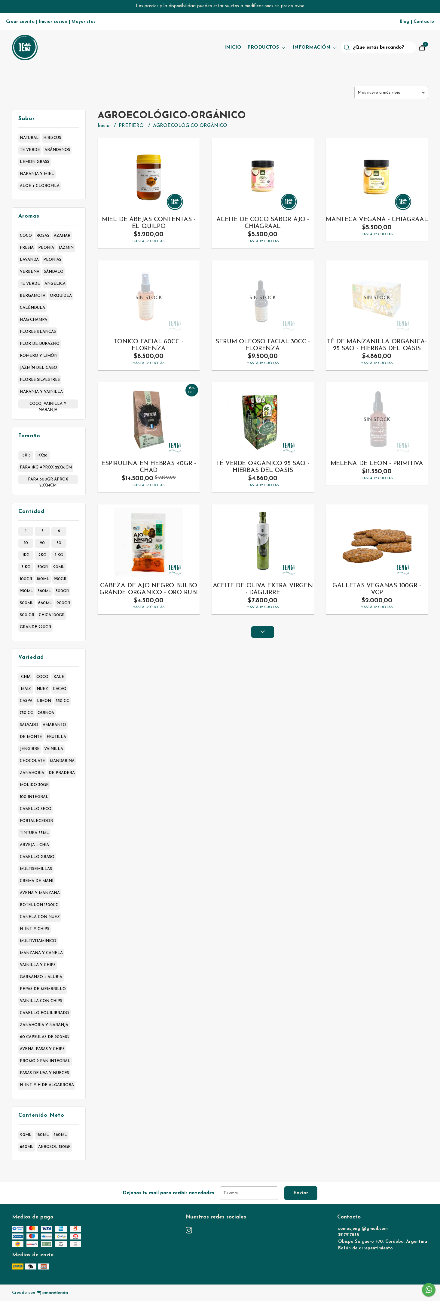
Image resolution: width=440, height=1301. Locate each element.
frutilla (56, 737)
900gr (63, 603)
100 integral (34, 797)
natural (29, 138)
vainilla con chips (41, 1001)
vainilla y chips (38, 965)
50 (59, 543)
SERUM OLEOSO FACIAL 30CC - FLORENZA (262, 345)
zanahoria (32, 773)
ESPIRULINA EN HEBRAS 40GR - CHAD (148, 467)
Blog (404, 22)
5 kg (25, 567)
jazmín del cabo (38, 368)
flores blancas (38, 332)
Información (315, 47)
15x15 (26, 455)
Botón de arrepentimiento (365, 1248)
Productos (266, 47)
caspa (26, 701)
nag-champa (33, 320)
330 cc (62, 701)
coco (26, 236)
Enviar (300, 1193)
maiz (26, 689)
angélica (55, 284)
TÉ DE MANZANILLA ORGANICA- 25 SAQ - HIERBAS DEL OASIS (377, 345)
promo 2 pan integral (45, 1061)
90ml (59, 567)
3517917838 (348, 1235)
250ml (26, 591)
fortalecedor (36, 821)
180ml (43, 579)
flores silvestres (40, 380)
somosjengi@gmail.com (363, 1229)
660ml (45, 603)
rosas (42, 236)
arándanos (57, 150)
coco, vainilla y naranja (47, 405)
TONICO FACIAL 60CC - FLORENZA (148, 345)
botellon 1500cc (39, 905)
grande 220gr (35, 627)
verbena (29, 272)
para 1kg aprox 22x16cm (46, 467)
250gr (60, 579)
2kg (42, 555)
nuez (42, 689)
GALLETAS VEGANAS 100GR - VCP (376, 589)
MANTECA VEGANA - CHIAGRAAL (377, 219)
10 (26, 543)
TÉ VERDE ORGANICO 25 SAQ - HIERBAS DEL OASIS (263, 467)
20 (42, 543)
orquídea (61, 296)
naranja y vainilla (41, 392)
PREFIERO (132, 125)
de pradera (62, 773)
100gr (26, 579)
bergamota (32, 296)
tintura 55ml (34, 833)
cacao (59, 689)
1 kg (59, 555)
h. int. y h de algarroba (47, 1085)
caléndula (32, 308)
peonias (52, 260)
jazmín (66, 248)
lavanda (29, 260)
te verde (30, 150)
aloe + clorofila (40, 186)
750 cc (26, 713)
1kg (26, 555)
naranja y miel (37, 174)
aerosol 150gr (54, 1147)
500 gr (27, 615)
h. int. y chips (34, 929)
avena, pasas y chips (42, 1049)
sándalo (53, 272)
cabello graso (37, 857)
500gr (62, 591)
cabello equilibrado (44, 1013)
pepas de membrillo (43, 989)
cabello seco (35, 809)
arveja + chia (34, 845)
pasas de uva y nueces (44, 1073)
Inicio (232, 47)
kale (58, 677)
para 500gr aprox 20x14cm (48, 480)
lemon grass (34, 162)
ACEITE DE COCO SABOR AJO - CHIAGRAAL (262, 223)
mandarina (62, 761)
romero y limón (38, 356)
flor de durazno (40, 344)
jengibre (30, 749)
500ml (27, 603)
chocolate (32, 761)
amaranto (54, 725)
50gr (42, 567)
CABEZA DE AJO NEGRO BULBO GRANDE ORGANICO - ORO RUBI (148, 589)
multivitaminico (38, 941)
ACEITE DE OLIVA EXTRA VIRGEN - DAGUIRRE (263, 589)
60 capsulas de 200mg (44, 1037)
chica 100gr (52, 615)
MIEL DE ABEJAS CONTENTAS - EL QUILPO (149, 223)
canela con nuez (40, 917)
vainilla (53, 749)
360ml (44, 591)
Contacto (424, 22)
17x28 (42, 455)
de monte (31, 737)
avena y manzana (40, 893)
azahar (62, 236)
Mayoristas (84, 22)
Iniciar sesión (53, 22)
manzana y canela (41, 953)
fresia (27, 248)
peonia (46, 248)
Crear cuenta (20, 22)
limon (44, 701)
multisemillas (36, 869)
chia (26, 677)
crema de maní (36, 881)
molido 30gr (34, 785)
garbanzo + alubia (41, 977)
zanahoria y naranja (44, 1025)
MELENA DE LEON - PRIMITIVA (377, 463)
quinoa (46, 713)
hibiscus (52, 138)
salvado (29, 725)
